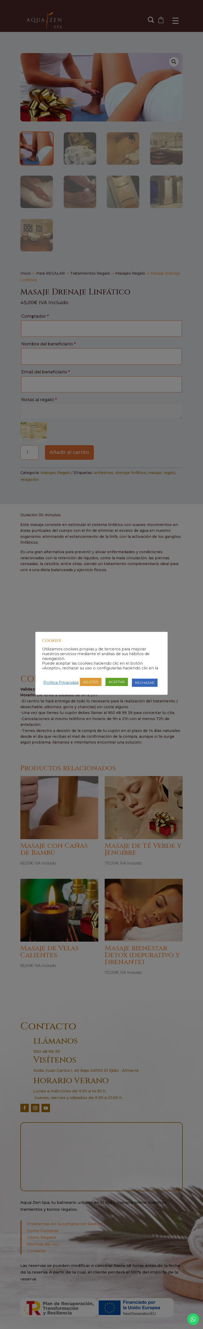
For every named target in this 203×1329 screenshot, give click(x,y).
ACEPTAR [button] (117, 682)
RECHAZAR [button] (144, 682)
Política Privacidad (61, 682)
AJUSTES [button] (90, 682)
